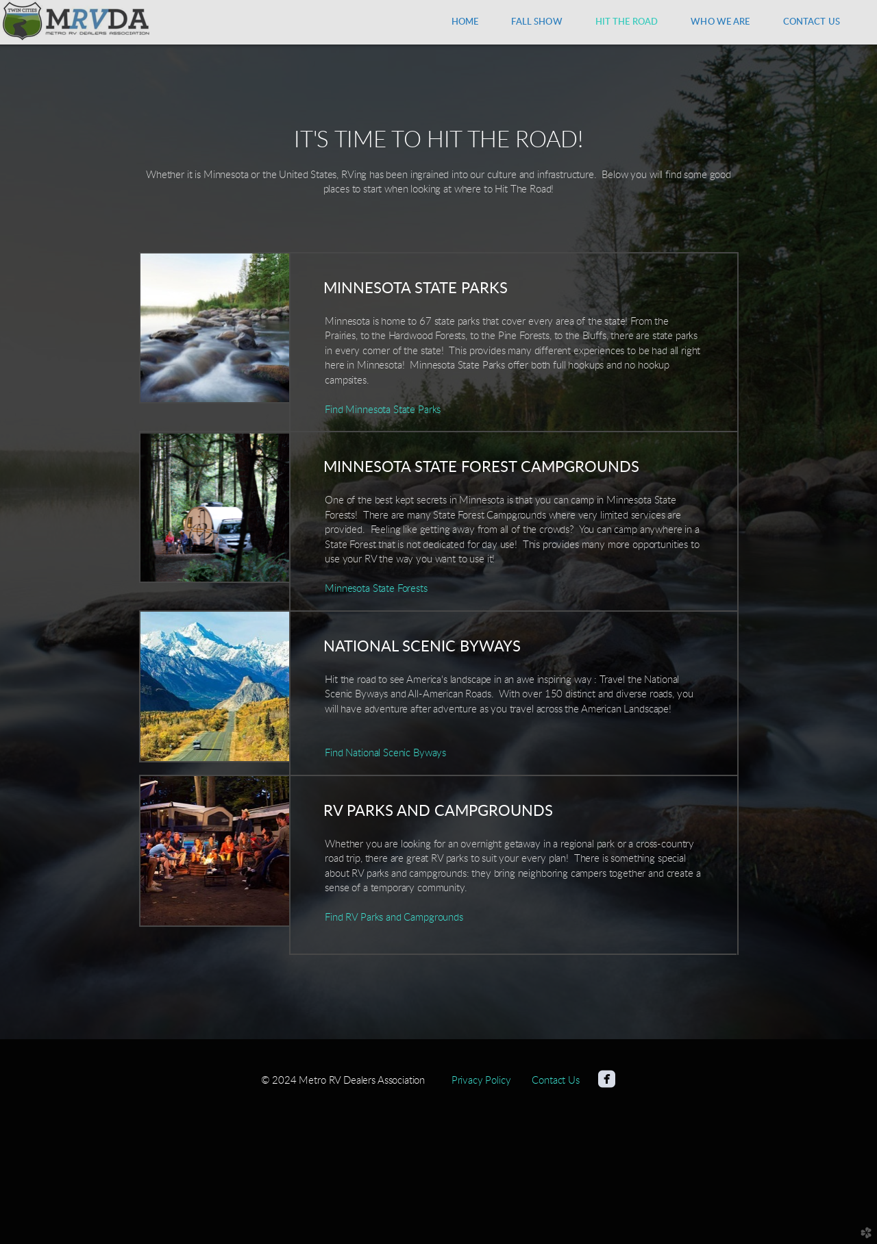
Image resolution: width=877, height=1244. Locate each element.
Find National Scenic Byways (385, 753)
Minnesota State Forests (376, 589)
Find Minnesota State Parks (383, 410)
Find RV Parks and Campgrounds (394, 917)
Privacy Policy (481, 1080)
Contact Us (555, 1080)
